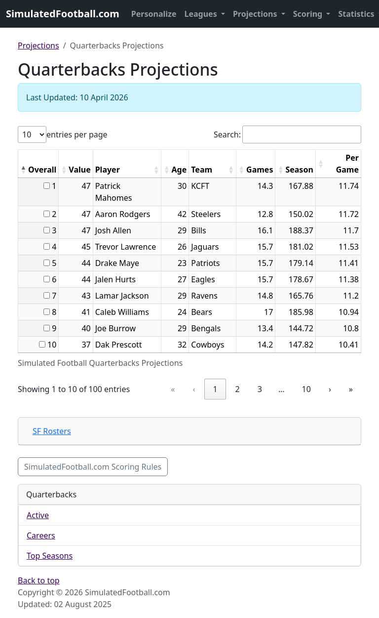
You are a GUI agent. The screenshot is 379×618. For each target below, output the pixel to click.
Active (38, 515)
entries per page (77, 134)
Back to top (39, 580)
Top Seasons (50, 555)
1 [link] (215, 389)
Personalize (154, 13)
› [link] (330, 389)
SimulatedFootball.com (62, 13)
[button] (23, 170)
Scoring (309, 13)
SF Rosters (52, 431)
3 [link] (260, 389)
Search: (227, 134)
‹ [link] (193, 389)
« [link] (173, 389)
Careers (41, 535)
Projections (256, 13)
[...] (46, 185)
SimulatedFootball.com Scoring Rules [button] (92, 466)
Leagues (202, 13)
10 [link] (306, 389)
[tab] (189, 431)
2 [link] (237, 389)
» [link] (351, 389)
